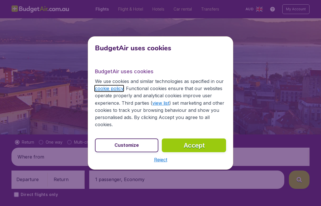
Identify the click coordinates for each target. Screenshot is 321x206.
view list (160, 103)
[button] (160, 160)
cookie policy (109, 88)
